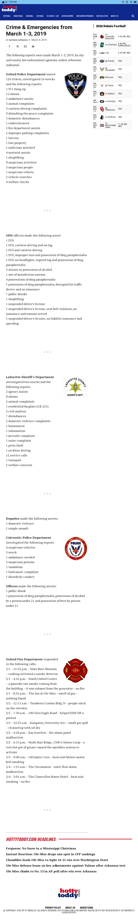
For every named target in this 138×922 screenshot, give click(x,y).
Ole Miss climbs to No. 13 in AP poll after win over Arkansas (51, 871)
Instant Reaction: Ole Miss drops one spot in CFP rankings (50, 854)
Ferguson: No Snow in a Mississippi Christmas (41, 848)
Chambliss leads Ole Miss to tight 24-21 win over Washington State (57, 860)
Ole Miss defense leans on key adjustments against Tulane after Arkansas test (65, 865)
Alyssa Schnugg (18, 40)
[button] (132, 16)
